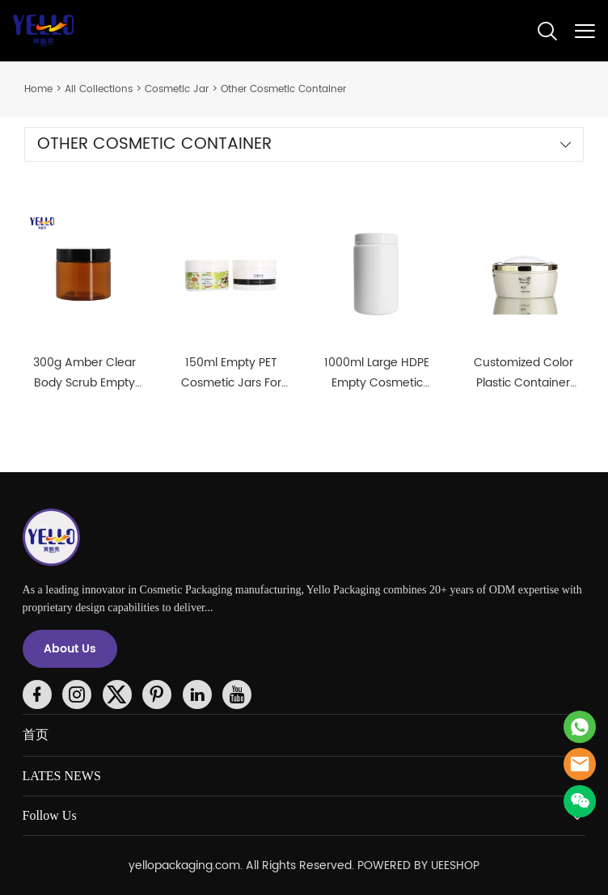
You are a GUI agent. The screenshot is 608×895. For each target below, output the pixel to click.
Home (38, 89)
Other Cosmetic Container (283, 89)
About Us (70, 649)
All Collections (99, 89)
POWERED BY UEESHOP (418, 865)
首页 (36, 734)
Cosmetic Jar (177, 89)
